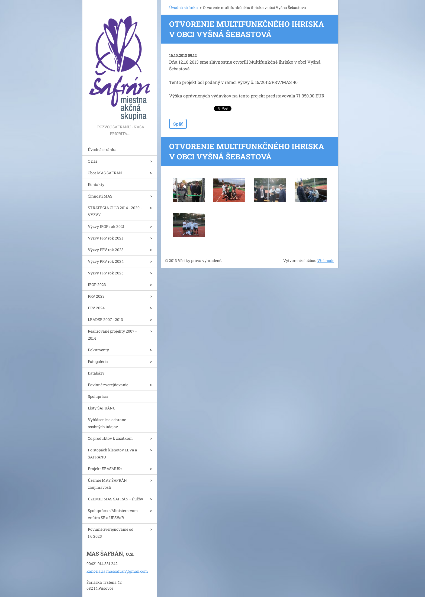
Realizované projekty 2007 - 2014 (112, 335)
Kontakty (96, 184)
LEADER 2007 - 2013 (105, 319)
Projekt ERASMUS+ (105, 468)
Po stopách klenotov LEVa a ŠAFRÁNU (112, 453)
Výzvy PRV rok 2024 (106, 261)
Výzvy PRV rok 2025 (105, 272)
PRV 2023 (96, 296)
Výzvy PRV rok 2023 (106, 249)
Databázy (96, 373)
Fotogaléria (98, 361)
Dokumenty (98, 349)
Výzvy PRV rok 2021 (105, 238)
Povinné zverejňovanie (108, 384)
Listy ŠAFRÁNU (101, 408)
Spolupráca (98, 396)
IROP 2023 (97, 284)
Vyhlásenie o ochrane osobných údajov (107, 423)
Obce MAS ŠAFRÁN (105, 172)
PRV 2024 (96, 307)
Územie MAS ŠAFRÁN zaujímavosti (107, 484)
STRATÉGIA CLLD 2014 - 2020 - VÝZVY (115, 211)
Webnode (325, 260)
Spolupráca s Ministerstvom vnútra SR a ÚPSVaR (113, 514)
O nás (93, 161)
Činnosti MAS (100, 196)
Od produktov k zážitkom (110, 438)
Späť (178, 124)
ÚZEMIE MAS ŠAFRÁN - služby (115, 498)
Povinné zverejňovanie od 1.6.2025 (110, 533)
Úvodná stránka (102, 149)
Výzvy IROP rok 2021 (106, 226)
